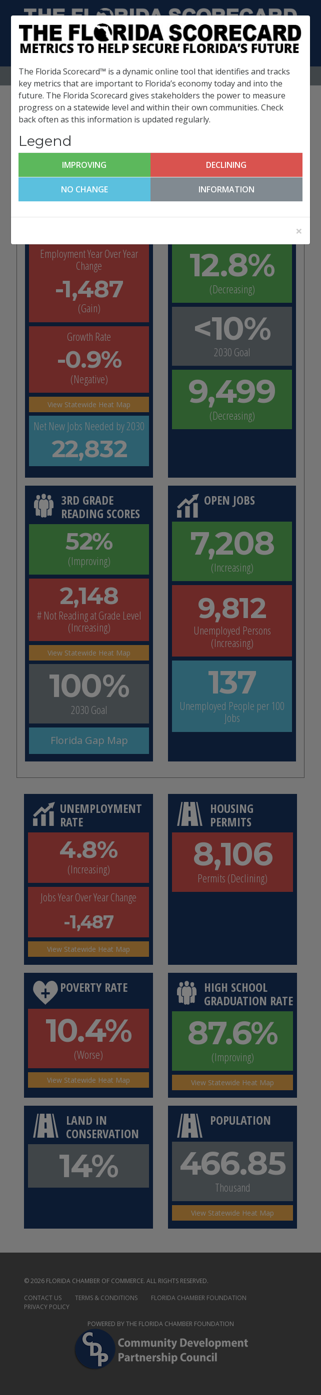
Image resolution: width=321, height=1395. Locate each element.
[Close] (299, 231)
